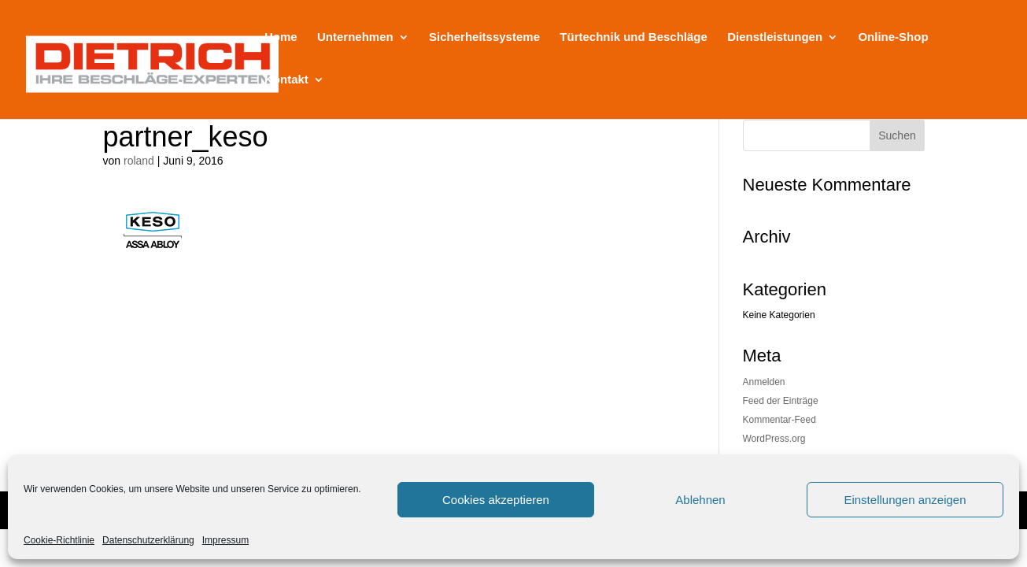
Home (280, 37)
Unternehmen (355, 37)
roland (139, 160)
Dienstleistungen (774, 37)
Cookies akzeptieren (495, 499)
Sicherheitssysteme (484, 37)
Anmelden (764, 381)
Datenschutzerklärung (148, 540)
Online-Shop (893, 37)
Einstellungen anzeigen (905, 499)
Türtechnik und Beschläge (633, 37)
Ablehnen (700, 499)
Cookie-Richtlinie (59, 540)
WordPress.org (774, 438)
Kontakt (286, 80)
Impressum (225, 540)
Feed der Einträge (780, 400)
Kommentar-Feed (779, 419)
